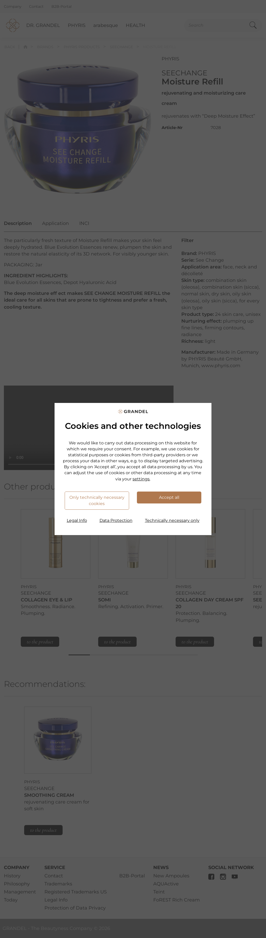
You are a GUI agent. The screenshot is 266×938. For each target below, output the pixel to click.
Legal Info (77, 520)
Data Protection (115, 520)
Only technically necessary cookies (96, 500)
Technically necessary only (172, 520)
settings (141, 479)
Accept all (169, 497)
